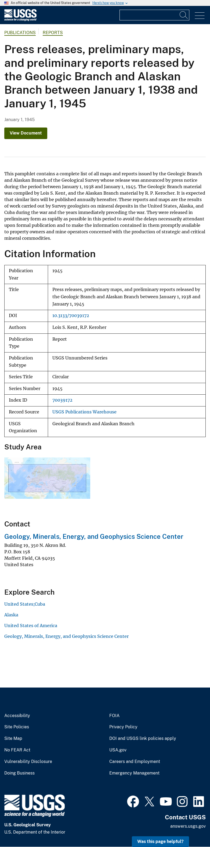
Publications (20, 32)
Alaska (11, 614)
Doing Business (19, 773)
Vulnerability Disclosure (28, 761)
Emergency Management (134, 773)
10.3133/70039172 (70, 315)
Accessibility (17, 715)
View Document (26, 133)
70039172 (62, 400)
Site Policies (16, 727)
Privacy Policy (123, 727)
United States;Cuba (24, 604)
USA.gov (117, 750)
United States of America (30, 625)
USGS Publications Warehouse (84, 412)
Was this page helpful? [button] (160, 841)
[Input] (154, 15)
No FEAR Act (17, 750)
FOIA (114, 715)
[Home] (20, 19)
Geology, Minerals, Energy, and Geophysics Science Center (93, 536)
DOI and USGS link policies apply (142, 738)
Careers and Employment (134, 761)
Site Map (13, 738)
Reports (53, 32)
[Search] (184, 15)
